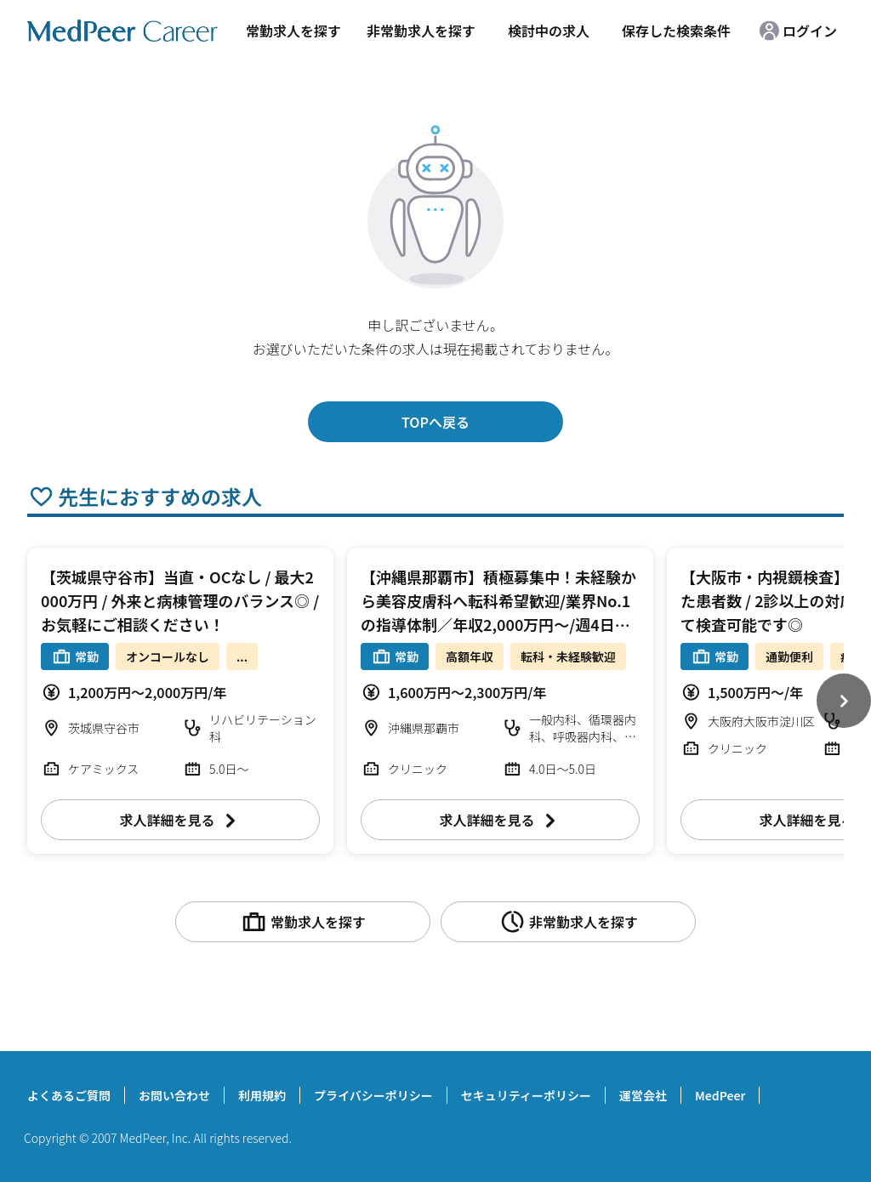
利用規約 (262, 1095)
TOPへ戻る (435, 422)
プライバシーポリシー (373, 1095)
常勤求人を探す (293, 30)
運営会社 (643, 1095)
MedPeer (720, 1095)
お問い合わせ (174, 1095)
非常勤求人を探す (421, 30)
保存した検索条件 (676, 30)
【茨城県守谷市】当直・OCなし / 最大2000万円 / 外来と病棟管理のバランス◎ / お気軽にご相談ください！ (180, 600)
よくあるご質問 (69, 1095)
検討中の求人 (548, 30)
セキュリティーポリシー (526, 1095)
